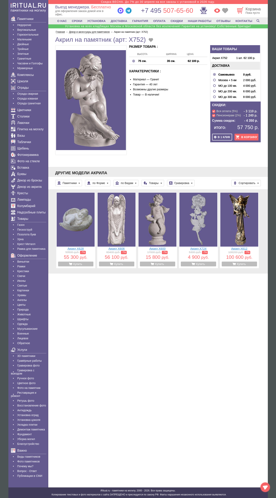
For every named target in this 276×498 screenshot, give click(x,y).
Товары (19, 219)
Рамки (21, 266)
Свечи (21, 276)
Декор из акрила (26, 187)
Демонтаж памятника (31, 429)
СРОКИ (77, 21)
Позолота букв (26, 234)
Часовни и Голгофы (30, 63)
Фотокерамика (25, 155)
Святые (22, 285)
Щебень (20, 148)
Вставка (20, 167)
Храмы (21, 295)
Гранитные (24, 58)
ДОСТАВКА (119, 21)
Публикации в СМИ (29, 475)
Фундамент (24, 434)
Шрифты (23, 319)
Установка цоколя (28, 419)
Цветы (21, 304)
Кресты (19, 193)
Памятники (22, 19)
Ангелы (22, 300)
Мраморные (25, 68)
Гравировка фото (28, 365)
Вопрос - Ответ (27, 471)
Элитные (23, 53)
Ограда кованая (27, 98)
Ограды (20, 88)
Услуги (19, 350)
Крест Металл (26, 244)
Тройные (23, 49)
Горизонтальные (28, 34)
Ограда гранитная (29, 103)
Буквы (18, 174)
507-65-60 (167, 10)
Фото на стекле (25, 161)
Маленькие (24, 39)
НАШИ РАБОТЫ (199, 21)
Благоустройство (28, 443)
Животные (24, 314)
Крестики (23, 271)
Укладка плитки (27, 424)
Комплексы (22, 75)
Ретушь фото (25, 400)
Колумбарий (23, 206)
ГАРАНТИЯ (140, 21)
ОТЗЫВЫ (223, 21)
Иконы (21, 280)
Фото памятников (28, 461)
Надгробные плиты (28, 212)
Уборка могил (26, 439)
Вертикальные (26, 29)
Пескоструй (24, 229)
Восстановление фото (31, 405)
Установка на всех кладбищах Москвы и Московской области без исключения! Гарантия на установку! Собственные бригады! (158, 26)
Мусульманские (27, 328)
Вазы (18, 135)
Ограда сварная (27, 93)
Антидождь (24, 410)
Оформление (24, 255)
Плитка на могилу (27, 129)
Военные (23, 333)
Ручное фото (25, 378)
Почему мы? (25, 466)
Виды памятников (28, 456)
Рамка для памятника (31, 248)
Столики (20, 116)
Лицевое (23, 338)
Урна (20, 239)
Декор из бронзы (26, 180)
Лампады (21, 199)
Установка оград (28, 415)
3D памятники (26, 356)
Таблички (21, 142)
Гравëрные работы (29, 360)
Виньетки (23, 261)
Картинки (23, 290)
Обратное (23, 343)
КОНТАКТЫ (243, 21)
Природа (23, 309)
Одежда (22, 324)
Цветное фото (26, 383)
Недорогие (24, 25)
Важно (19, 450)
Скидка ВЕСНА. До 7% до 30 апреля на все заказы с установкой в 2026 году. (158, 1)
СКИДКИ (177, 21)
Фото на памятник (29, 387)
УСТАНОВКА (96, 21)
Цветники (21, 110)
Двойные (23, 44)
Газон (21, 224)
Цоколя (19, 81)
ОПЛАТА (159, 21)
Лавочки (20, 123)
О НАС (62, 21)
